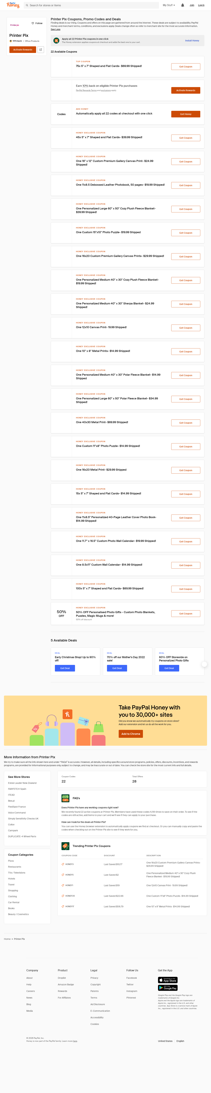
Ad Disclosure (97, 1004)
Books (11, 908)
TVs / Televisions (16, 872)
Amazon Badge (66, 984)
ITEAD (11, 794)
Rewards (62, 991)
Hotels (11, 878)
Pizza (11, 860)
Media (29, 1010)
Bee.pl (11, 800)
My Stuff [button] (169, 5)
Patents (94, 991)
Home (7, 938)
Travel (11, 884)
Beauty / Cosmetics (18, 914)
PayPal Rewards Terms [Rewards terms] (86, 90)
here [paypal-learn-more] (75, 1041)
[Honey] (13, 5)
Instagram (131, 991)
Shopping (13, 890)
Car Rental (13, 902)
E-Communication (100, 1010)
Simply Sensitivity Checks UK (23, 818)
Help (28, 984)
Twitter (130, 984)
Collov (11, 824)
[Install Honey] (192, 40)
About (29, 977)
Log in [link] (201, 5)
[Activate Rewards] (22, 49)
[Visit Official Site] (40, 49)
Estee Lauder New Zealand (22, 782)
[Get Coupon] (185, 66)
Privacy (94, 977)
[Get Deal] (65, 668)
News (29, 997)
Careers (30, 991)
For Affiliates (64, 997)
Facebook (131, 977)
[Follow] (37, 23)
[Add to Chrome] (131, 734)
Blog (28, 1004)
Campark (13, 830)
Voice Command (17, 812)
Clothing (12, 896)
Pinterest (131, 997)
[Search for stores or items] (91, 5)
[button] (171, 1041)
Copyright (95, 984)
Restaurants (14, 866)
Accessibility (97, 1017)
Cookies (94, 1024)
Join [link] (192, 5)
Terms (93, 997)
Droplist (62, 977)
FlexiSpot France (17, 806)
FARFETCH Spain (17, 788)
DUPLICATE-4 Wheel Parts (22, 836)
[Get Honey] (185, 114)
